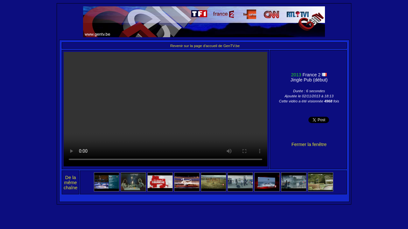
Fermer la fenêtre (309, 144)
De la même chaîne (70, 182)
